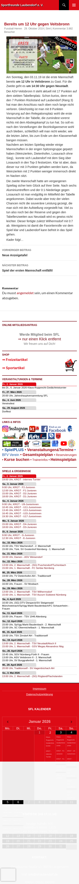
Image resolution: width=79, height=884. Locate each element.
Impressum (39, 688)
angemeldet (25, 293)
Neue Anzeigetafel (39, 252)
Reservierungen (65, 455)
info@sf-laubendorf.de (43, 874)
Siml (48, 28)
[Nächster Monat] (71, 721)
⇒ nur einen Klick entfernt (39, 339)
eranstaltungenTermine (50, 450)
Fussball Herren (13, 28)
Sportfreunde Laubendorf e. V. (22, 5)
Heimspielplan (63, 459)
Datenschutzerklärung (39, 694)
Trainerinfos (40, 459)
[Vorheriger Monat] (7, 721)
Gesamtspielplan (38, 455)
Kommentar (59, 28)
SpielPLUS (14, 450)
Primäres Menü (74, 5)
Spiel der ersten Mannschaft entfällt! (39, 267)
